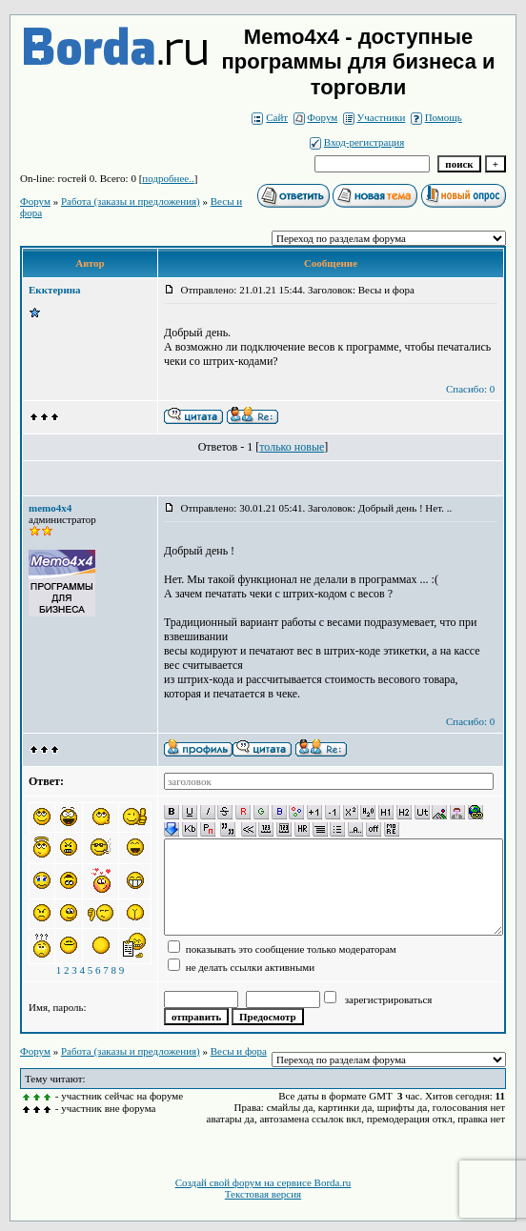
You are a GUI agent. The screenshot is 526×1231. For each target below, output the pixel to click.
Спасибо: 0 (470, 388)
